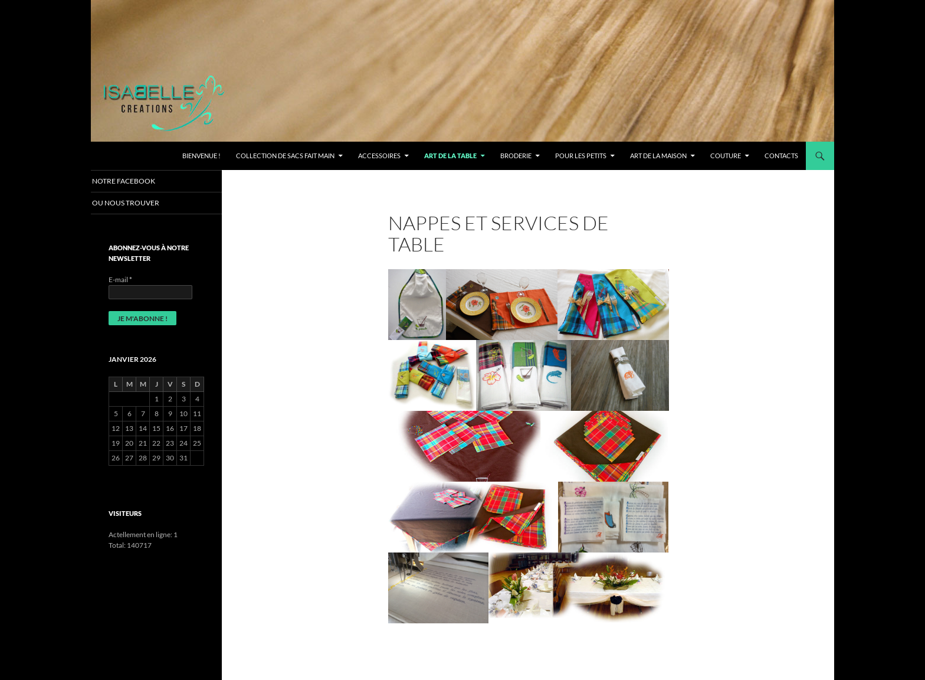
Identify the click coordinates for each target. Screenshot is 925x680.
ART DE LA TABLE (450, 155)
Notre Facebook (137, 181)
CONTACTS (781, 155)
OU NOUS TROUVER (139, 203)
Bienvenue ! (201, 155)
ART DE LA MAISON (658, 155)
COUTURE (725, 155)
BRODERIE (516, 155)
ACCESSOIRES (379, 155)
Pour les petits (580, 155)
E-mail (120, 280)
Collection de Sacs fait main (285, 155)
